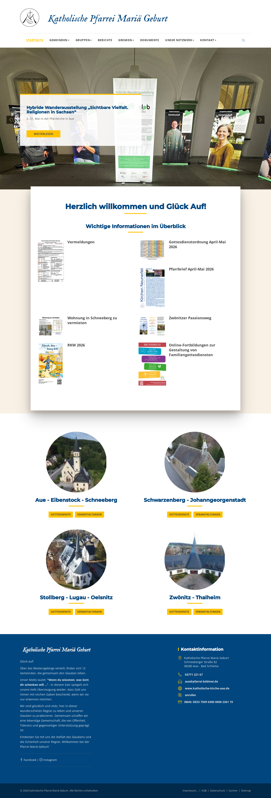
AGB (204, 790)
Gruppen (84, 40)
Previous (10, 120)
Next (260, 120)
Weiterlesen (43, 134)
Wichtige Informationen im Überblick (136, 226)
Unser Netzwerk (179, 40)
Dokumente (149, 40)
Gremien (126, 40)
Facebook (28, 760)
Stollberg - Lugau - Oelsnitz (76, 597)
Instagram (48, 760)
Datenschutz (217, 790)
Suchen (233, 790)
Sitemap (246, 790)
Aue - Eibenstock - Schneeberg (76, 500)
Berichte (105, 40)
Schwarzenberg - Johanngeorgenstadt (195, 500)
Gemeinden (59, 40)
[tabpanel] (135, 120)
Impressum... (190, 790)
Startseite (34, 40)
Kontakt (208, 40)
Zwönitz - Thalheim (194, 597)
